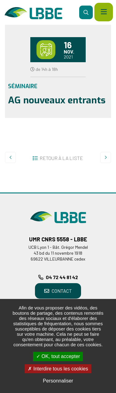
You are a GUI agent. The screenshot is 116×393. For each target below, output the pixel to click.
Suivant (105, 157)
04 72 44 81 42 (62, 277)
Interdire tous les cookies (58, 368)
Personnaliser (58, 380)
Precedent (10, 157)
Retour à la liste (61, 158)
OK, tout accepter (58, 356)
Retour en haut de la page (102, 192)
